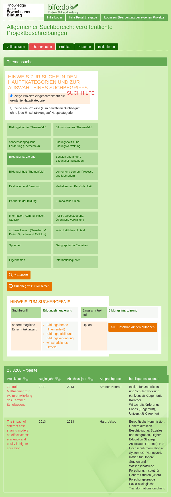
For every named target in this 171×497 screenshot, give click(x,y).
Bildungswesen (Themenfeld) (74, 127)
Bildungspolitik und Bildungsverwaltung (68, 144)
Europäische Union (68, 201)
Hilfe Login (54, 17)
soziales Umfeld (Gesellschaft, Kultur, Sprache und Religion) (28, 232)
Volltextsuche (16, 47)
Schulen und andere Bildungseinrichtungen (69, 158)
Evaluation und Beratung (24, 186)
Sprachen (15, 245)
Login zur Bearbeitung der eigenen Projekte (134, 17)
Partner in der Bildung (23, 201)
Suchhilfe (81, 93)
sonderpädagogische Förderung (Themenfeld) (24, 144)
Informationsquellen (68, 260)
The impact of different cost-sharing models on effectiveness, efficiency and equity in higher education (18, 435)
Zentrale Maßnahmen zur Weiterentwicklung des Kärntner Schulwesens (19, 395)
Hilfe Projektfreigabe (83, 17)
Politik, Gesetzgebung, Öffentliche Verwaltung (70, 217)
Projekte (64, 47)
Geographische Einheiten (72, 245)
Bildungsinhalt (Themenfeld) (27, 171)
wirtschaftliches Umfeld (70, 230)
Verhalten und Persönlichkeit (74, 186)
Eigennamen (17, 260)
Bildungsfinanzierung (22, 156)
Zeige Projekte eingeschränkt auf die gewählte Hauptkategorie (37, 98)
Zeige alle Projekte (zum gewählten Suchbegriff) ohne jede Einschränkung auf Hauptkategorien (45, 110)
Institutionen (106, 47)
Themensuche (42, 47)
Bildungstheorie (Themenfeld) (27, 127)
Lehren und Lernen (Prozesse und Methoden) (74, 173)
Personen (84, 47)
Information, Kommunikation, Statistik (27, 217)
